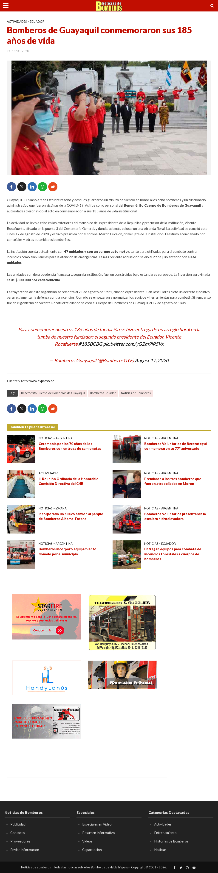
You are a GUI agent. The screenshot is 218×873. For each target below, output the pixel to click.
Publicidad (17, 824)
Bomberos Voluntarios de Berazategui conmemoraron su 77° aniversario (175, 446)
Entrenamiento (165, 833)
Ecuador (37, 21)
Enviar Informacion (24, 850)
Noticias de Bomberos (136, 393)
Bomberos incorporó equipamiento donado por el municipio (67, 551)
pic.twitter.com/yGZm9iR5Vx (133, 344)
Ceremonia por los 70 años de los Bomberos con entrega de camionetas (70, 446)
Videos (87, 841)
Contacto (17, 833)
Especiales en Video (97, 824)
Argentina (64, 438)
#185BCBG (90, 344)
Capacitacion (92, 850)
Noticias (46, 438)
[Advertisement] (122, 733)
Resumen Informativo (98, 833)
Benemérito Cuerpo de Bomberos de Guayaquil (53, 393)
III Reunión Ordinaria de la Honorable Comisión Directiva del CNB (68, 481)
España (61, 508)
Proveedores (20, 841)
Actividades (17, 21)
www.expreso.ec (41, 381)
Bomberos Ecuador (103, 393)
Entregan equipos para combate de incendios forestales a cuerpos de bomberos (172, 554)
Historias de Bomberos (171, 841)
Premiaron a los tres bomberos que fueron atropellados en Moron (172, 481)
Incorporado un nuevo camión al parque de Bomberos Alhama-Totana (71, 516)
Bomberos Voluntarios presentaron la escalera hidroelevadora (175, 516)
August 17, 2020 (152, 360)
